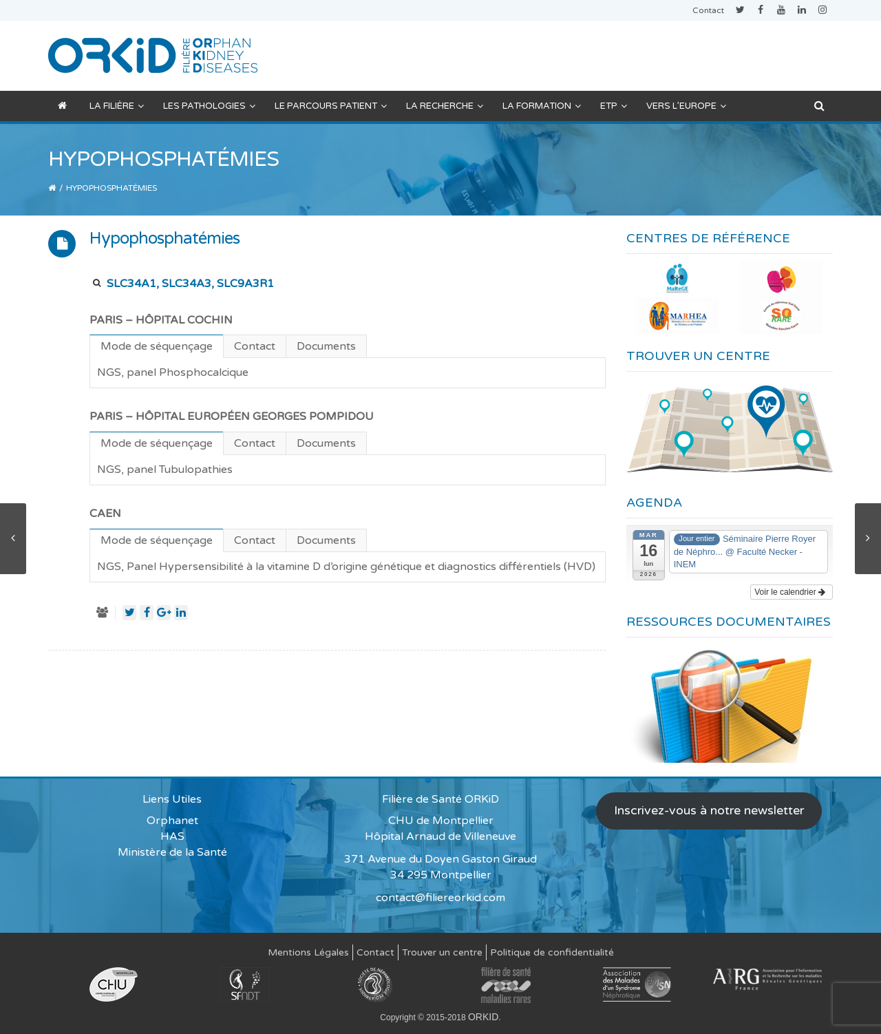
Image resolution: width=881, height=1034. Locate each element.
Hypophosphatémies (164, 239)
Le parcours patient (331, 106)
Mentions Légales (308, 952)
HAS (172, 836)
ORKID (483, 1016)
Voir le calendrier (789, 592)
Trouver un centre (442, 952)
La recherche (444, 106)
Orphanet (172, 820)
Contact (708, 10)
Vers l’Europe (686, 106)
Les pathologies (209, 106)
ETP (613, 106)
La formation (541, 106)
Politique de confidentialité (552, 952)
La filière (116, 106)
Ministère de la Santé (172, 852)
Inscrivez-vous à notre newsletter (709, 810)
